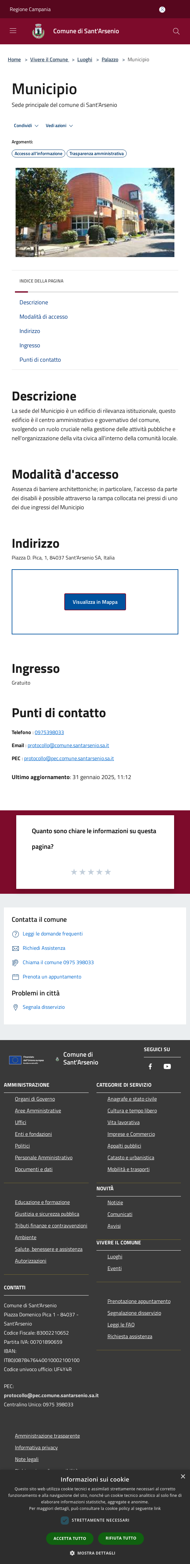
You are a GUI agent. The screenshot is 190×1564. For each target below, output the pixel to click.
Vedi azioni (60, 126)
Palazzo (110, 59)
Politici (22, 1146)
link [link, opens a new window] (157, 1508)
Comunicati (120, 1214)
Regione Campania (30, 9)
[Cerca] (176, 31)
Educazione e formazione (42, 1202)
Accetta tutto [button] (70, 1538)
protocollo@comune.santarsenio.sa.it (68, 745)
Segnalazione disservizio (134, 1313)
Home (14, 59)
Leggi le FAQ (121, 1324)
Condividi (27, 126)
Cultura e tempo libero (132, 1110)
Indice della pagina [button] (41, 280)
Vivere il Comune (49, 59)
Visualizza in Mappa (95, 602)
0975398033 (49, 732)
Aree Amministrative (38, 1110)
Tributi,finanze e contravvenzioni (51, 1225)
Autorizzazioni (30, 1261)
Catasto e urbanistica (131, 1157)
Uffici (20, 1122)
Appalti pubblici (124, 1146)
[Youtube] (167, 1067)
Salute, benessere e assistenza (48, 1249)
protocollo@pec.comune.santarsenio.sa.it (69, 758)
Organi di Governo (35, 1099)
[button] (95, 1553)
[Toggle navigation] (13, 31)
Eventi (115, 1268)
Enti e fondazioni (33, 1134)
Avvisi (114, 1226)
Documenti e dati (34, 1169)
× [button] (182, 1476)
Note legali (27, 1459)
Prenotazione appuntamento (139, 1301)
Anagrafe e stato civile (132, 1099)
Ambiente (25, 1237)
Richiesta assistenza (130, 1336)
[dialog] (95, 1517)
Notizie (115, 1202)
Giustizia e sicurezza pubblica (47, 1214)
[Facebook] (150, 1067)
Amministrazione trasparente (47, 1436)
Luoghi (84, 59)
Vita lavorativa (124, 1122)
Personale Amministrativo (43, 1157)
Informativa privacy (36, 1447)
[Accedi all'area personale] (162, 10)
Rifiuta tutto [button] (121, 1538)
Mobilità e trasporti (129, 1169)
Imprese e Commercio (131, 1134)
